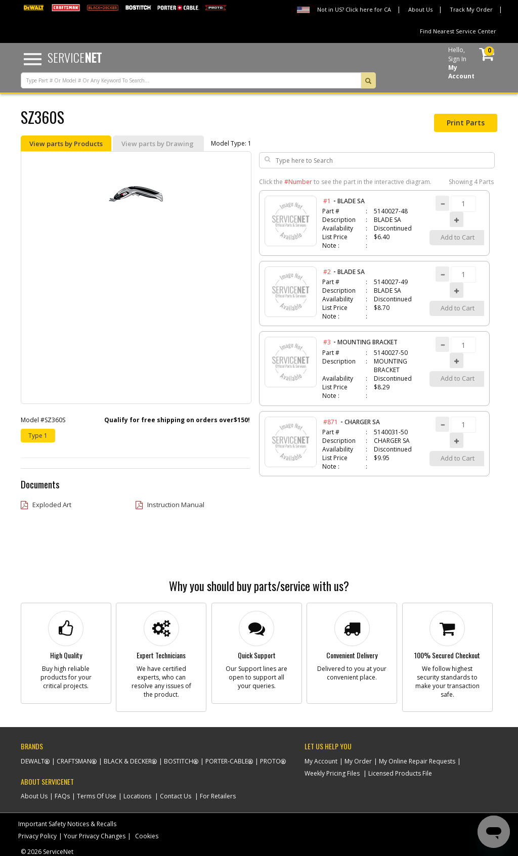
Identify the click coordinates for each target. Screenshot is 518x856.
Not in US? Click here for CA (354, 9)
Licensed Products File (400, 773)
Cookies (146, 836)
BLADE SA (351, 201)
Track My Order (471, 9)
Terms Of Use (96, 796)
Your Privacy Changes (94, 836)
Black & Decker (128, 761)
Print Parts (466, 122)
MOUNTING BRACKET (367, 342)
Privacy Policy (37, 836)
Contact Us (175, 796)
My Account (321, 761)
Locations (137, 796)
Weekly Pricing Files (332, 773)
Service (75, 57)
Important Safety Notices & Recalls (67, 824)
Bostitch (178, 761)
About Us (420, 9)
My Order (358, 761)
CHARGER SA (362, 422)
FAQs (62, 796)
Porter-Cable (226, 761)
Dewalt (33, 761)
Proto (270, 761)
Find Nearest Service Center (458, 31)
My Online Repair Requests (417, 761)
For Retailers (218, 796)
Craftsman (74, 761)
